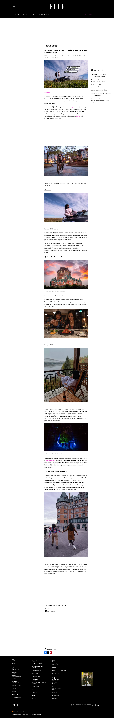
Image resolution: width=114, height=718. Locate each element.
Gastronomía (16, 682)
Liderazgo (55, 680)
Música (34, 661)
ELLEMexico (93, 705)
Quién (13, 668)
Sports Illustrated (37, 666)
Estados (54, 661)
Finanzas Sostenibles (58, 694)
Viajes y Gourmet (16, 676)
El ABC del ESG (56, 697)
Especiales (55, 683)
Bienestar (14, 688)
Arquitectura (56, 673)
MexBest (14, 681)
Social (54, 689)
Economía (35, 683)
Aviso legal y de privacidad (67, 711)
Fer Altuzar (48, 609)
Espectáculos (15, 669)
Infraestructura (57, 671)
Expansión (35, 679)
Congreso (55, 658)
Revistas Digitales (91, 14)
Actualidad (55, 679)
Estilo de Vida (16, 689)
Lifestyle (34, 674)
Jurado (14, 691)
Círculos (14, 672)
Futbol (34, 667)
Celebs (33, 15)
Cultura (14, 678)
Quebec (78, 116)
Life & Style (15, 694)
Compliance (80, 711)
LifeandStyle (35, 692)
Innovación (56, 695)
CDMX (53, 660)
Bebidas (14, 684)
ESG (33, 689)
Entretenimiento (16, 697)
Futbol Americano (37, 670)
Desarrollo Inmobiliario (59, 670)
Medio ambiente (56, 688)
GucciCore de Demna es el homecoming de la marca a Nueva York (100, 100)
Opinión (54, 663)
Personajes (15, 687)
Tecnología (35, 686)
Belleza (25, 15)
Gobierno (35, 697)
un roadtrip (70, 107)
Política (34, 695)
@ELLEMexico (51, 611)
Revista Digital (36, 676)
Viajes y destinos (16, 685)
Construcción (56, 669)
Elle (13, 659)
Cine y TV (34, 660)
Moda (17, 15)
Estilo (13, 695)
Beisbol (34, 669)
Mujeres (34, 691)
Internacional (36, 685)
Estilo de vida (44, 15)
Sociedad (55, 664)
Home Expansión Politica (39, 682)
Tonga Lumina (50, 460)
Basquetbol (35, 671)
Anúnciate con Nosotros (93, 711)
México (34, 698)
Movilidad (55, 692)
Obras (33, 688)
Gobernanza (56, 691)
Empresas (34, 680)
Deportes (34, 658)
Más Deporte (35, 673)
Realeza (14, 670)
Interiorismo (56, 674)
